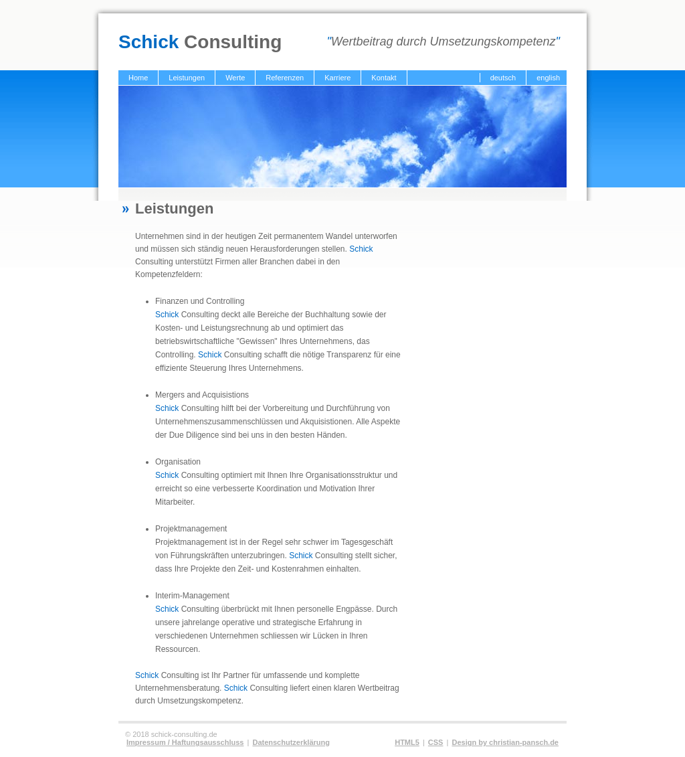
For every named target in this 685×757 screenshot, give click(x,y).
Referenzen (285, 78)
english (548, 78)
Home (138, 78)
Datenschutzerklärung (291, 742)
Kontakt (383, 78)
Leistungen (187, 78)
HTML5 (407, 742)
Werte (235, 78)
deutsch (503, 78)
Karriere (337, 78)
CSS (436, 742)
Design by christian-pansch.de (505, 742)
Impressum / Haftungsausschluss (184, 742)
